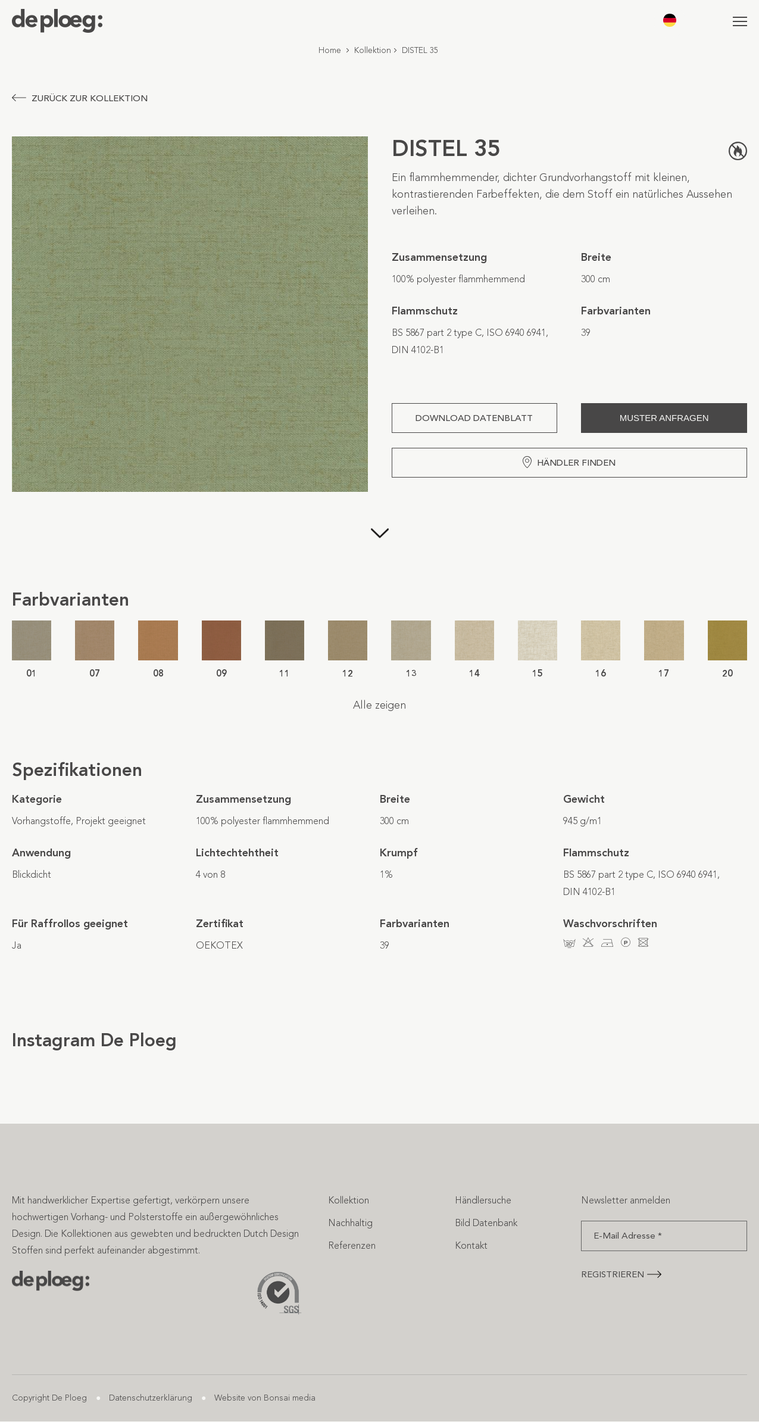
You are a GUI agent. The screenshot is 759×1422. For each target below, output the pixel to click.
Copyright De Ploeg (49, 1398)
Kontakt (471, 1245)
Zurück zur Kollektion (80, 98)
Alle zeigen (379, 705)
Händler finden (569, 462)
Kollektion (372, 50)
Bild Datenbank (486, 1222)
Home (329, 50)
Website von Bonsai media (265, 1398)
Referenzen (352, 1245)
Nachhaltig (350, 1222)
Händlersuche (483, 1200)
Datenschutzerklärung (150, 1398)
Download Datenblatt (474, 418)
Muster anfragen (664, 418)
